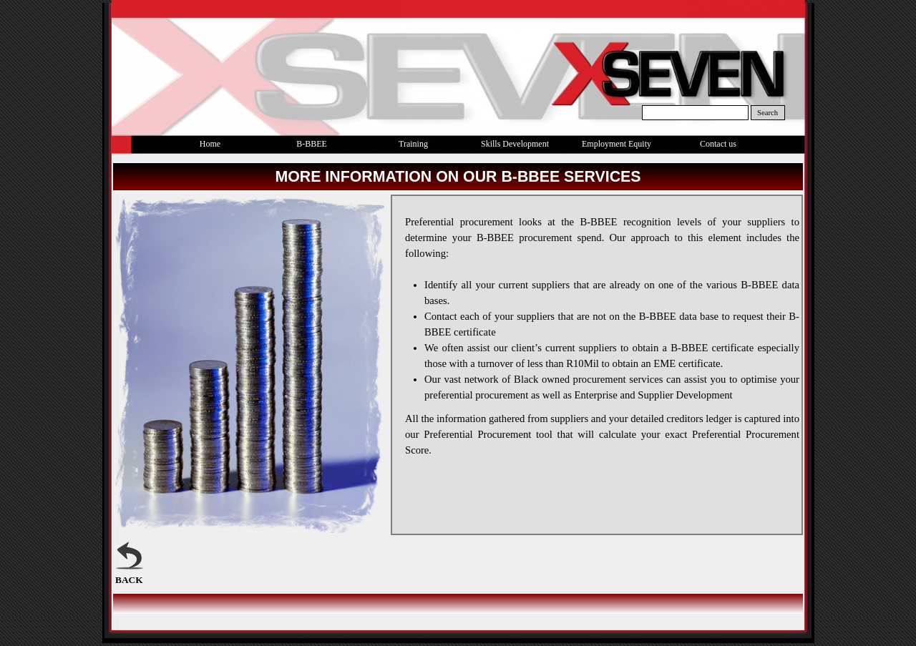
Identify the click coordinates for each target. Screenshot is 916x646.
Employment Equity (616, 144)
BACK (129, 579)
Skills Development (515, 144)
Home (210, 144)
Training (413, 144)
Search (767, 113)
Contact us (718, 144)
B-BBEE (311, 144)
